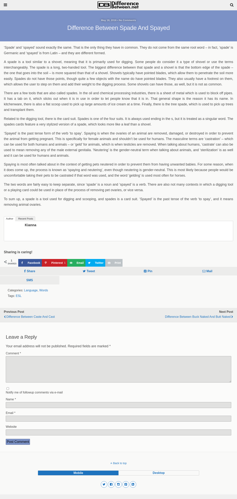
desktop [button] (159, 477)
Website (11, 431)
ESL (19, 295)
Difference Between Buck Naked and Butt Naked (198, 316)
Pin (150, 271)
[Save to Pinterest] (54, 263)
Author (9, 218)
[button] (104, 489)
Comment (13, 353)
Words (43, 290)
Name (11, 404)
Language (30, 290)
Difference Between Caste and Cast (30, 316)
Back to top (120, 467)
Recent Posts (25, 218)
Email (10, 417)
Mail (209, 271)
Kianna (30, 225)
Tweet (91, 271)
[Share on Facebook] (30, 263)
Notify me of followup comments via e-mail (34, 397)
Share (31, 271)
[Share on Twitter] (95, 263)
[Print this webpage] (114, 263)
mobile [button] (78, 477)
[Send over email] (76, 263)
